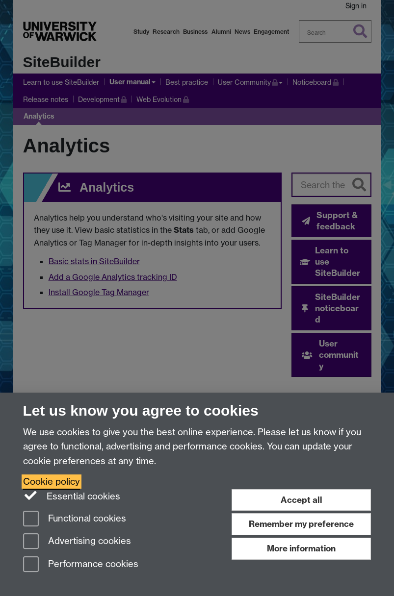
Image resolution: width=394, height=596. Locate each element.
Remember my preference (301, 524)
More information (301, 548)
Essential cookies (72, 495)
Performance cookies (80, 565)
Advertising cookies (77, 542)
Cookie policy (51, 481)
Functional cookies (74, 519)
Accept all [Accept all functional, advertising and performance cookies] (301, 500)
